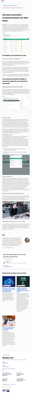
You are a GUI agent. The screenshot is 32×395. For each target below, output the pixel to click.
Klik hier (6, 132)
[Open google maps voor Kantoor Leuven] (5, 379)
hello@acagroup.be (5, 366)
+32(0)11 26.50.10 (5, 363)
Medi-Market (4, 24)
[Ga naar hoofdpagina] (2, 1)
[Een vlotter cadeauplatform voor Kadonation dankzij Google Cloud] (8, 323)
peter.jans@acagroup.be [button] (7, 266)
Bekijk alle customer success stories (9, 5)
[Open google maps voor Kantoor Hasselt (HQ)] (7, 374)
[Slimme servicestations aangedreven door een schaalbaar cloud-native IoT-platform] (23, 284)
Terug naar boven (6, 354)
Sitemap (15, 384)
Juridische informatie (10, 384)
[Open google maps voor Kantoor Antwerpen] (21, 379)
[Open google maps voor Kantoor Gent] (20, 374)
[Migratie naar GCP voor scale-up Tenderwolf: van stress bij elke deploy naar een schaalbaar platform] (8, 284)
